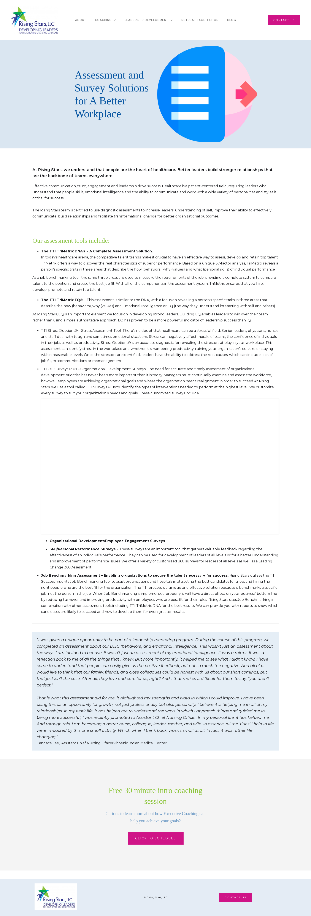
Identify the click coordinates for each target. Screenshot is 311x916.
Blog (231, 20)
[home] (34, 20)
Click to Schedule (155, 838)
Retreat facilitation (200, 20)
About (80, 20)
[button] (105, 20)
